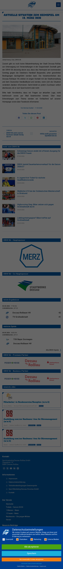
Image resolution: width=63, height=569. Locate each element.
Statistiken (21, 553)
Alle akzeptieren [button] (31, 560)
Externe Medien (51, 553)
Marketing (36, 553)
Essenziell (8, 553)
